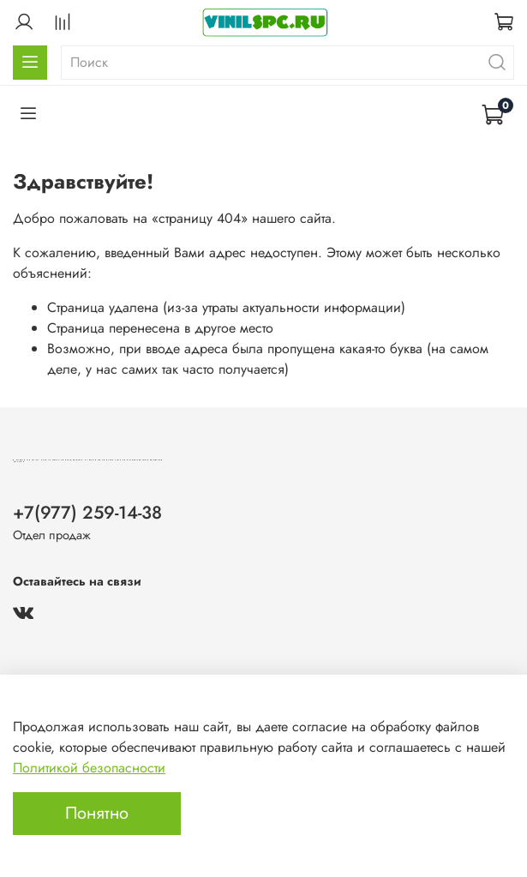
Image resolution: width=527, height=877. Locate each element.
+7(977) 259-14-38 (87, 513)
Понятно (97, 813)
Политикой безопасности (89, 768)
